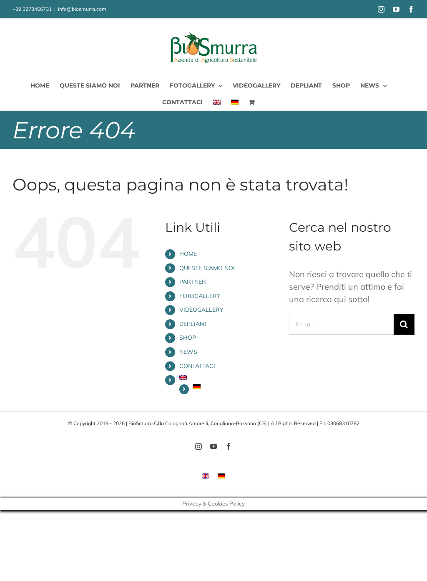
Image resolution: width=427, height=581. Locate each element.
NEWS (188, 352)
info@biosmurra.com (82, 9)
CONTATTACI (197, 366)
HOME (188, 254)
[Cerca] (404, 324)
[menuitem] (217, 102)
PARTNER (192, 281)
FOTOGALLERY (200, 296)
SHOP (187, 337)
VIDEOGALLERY (201, 309)
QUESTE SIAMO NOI (207, 268)
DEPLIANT (193, 324)
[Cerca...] (341, 324)
